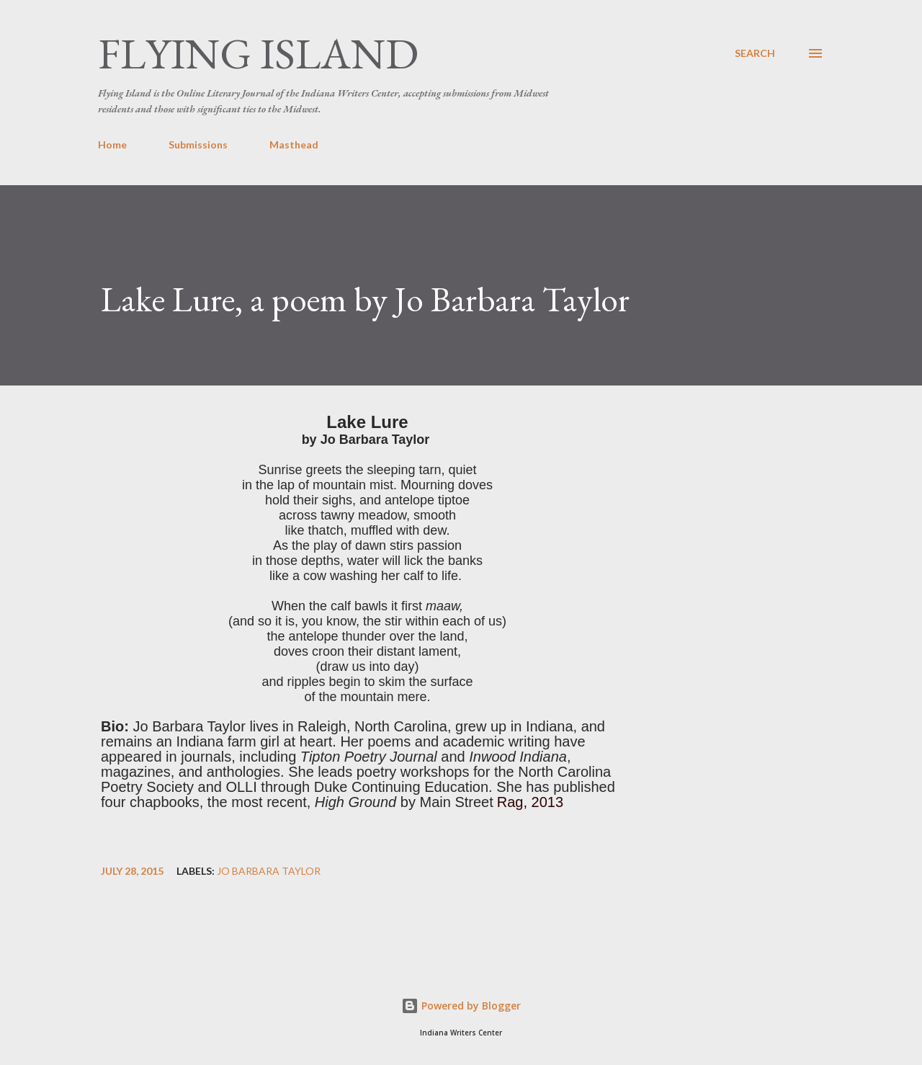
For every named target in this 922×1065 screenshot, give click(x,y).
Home (112, 144)
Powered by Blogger (461, 1005)
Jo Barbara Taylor (269, 871)
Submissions (198, 144)
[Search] (755, 53)
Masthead (293, 144)
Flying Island (258, 53)
